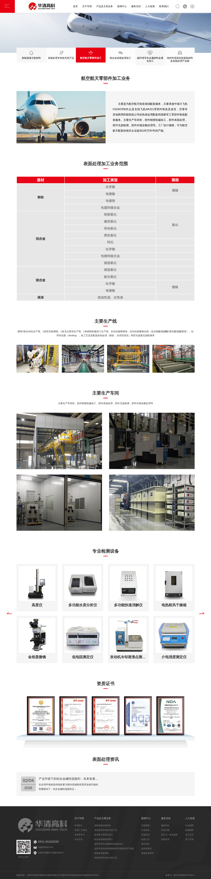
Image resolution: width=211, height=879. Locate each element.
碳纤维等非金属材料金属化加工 (108, 844)
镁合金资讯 (146, 848)
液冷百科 (145, 844)
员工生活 (189, 834)
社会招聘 (189, 825)
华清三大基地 (80, 830)
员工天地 (189, 839)
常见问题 (165, 830)
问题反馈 (165, 839)
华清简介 (78, 825)
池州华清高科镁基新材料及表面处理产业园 (114, 848)
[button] (9, 615)
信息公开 (145, 839)
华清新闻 (145, 825)
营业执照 (73, 875)
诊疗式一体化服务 (169, 834)
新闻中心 (122, 6)
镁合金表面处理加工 (103, 839)
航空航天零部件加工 (103, 834)
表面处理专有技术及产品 (105, 830)
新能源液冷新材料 (102, 825)
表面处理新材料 (101, 853)
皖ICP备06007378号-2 (88, 875)
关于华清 (87, 6)
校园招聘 (189, 830)
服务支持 (136, 6)
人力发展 (150, 6)
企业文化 (78, 839)
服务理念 (165, 825)
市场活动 (145, 834)
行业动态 (145, 830)
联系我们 (164, 6)
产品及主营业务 (104, 6)
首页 (75, 6)
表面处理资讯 (147, 853)
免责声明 (65, 875)
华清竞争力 (79, 834)
